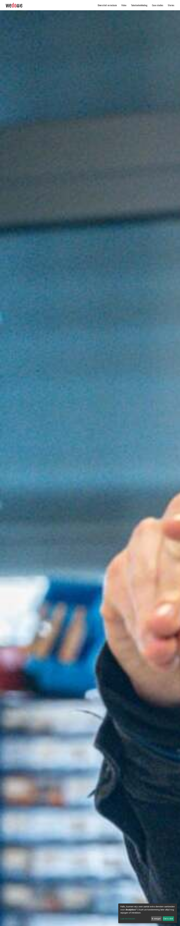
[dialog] (147, 913)
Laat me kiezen (127, 918)
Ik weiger (156, 918)
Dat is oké (168, 918)
